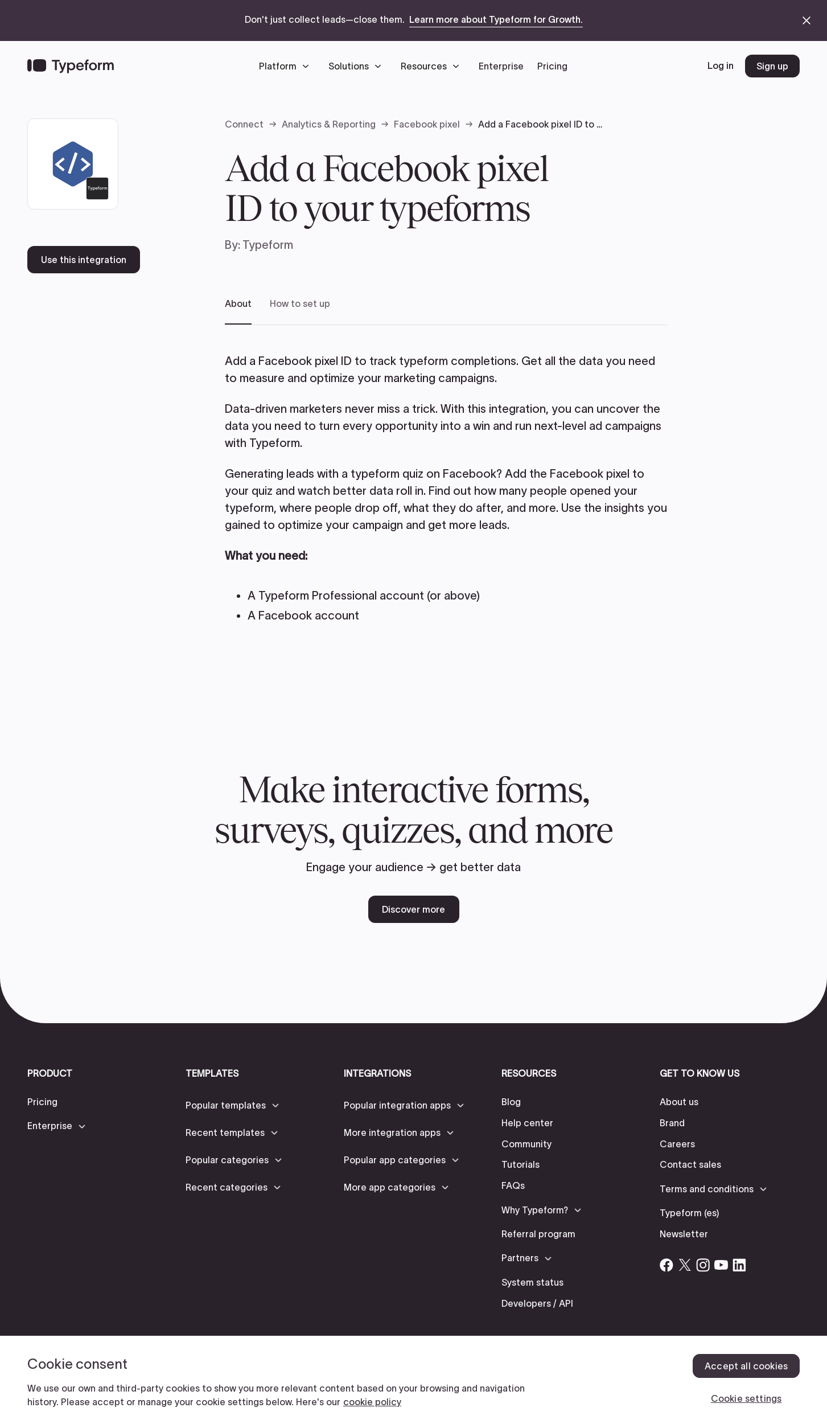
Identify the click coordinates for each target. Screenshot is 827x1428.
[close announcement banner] (806, 20)
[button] (286, 66)
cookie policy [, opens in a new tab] (372, 1402)
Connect (244, 124)
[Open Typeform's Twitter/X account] (685, 1265)
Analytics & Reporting (329, 124)
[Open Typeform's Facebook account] (666, 1265)
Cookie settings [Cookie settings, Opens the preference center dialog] (746, 1398)
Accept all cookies (746, 1366)
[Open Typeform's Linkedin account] (739, 1265)
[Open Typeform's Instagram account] (703, 1265)
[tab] (238, 311)
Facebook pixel (427, 124)
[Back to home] (70, 66)
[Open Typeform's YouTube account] (721, 1265)
